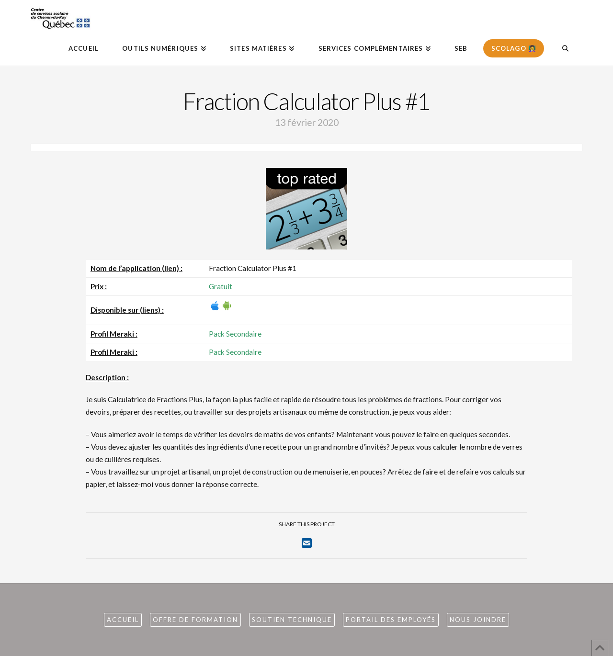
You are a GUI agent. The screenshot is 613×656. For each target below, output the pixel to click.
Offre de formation (195, 619)
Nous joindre (478, 619)
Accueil (123, 619)
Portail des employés (391, 619)
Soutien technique (292, 619)
